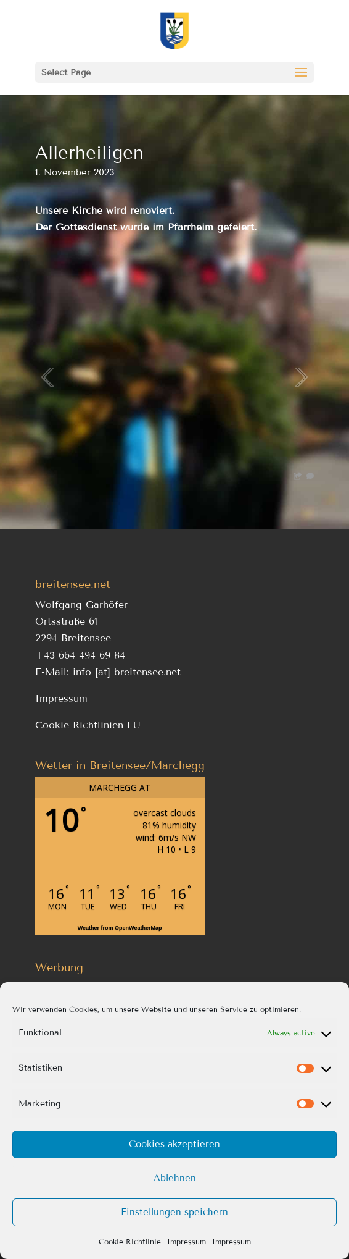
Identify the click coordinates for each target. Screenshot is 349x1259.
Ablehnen (175, 1178)
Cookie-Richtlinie (130, 1241)
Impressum (186, 1241)
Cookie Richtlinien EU (88, 725)
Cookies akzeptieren (174, 1144)
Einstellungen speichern (174, 1212)
